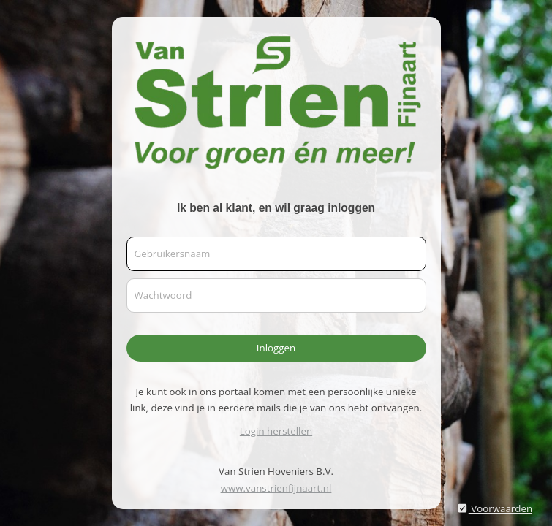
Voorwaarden (494, 508)
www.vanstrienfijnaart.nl (276, 488)
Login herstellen (276, 431)
